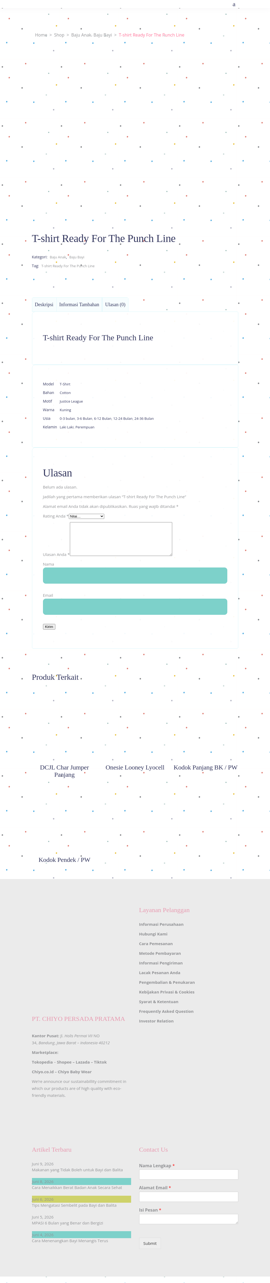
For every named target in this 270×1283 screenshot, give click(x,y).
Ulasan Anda (56, 560)
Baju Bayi (102, 35)
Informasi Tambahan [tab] (79, 304)
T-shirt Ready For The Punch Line (68, 265)
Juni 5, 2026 (43, 1223)
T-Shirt (65, 384)
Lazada (83, 1068)
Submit (150, 1249)
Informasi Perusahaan (161, 930)
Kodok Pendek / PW (65, 866)
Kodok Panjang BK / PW (205, 773)
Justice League (71, 401)
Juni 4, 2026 (43, 1241)
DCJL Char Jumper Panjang (64, 777)
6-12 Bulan (102, 418)
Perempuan (85, 427)
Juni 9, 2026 (43, 1170)
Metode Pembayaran (160, 959)
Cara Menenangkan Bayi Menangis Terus (70, 1247)
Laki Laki (67, 427)
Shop (59, 35)
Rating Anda (56, 516)
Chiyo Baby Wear (75, 1078)
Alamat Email (155, 1194)
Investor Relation (156, 1027)
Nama (48, 570)
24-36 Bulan (144, 418)
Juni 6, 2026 (43, 1205)
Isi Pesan (150, 1216)
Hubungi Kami (153, 940)
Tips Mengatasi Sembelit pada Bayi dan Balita (74, 1211)
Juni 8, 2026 (43, 1188)
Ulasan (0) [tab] (115, 304)
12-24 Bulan (122, 418)
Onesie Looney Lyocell (135, 773)
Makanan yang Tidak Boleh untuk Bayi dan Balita (77, 1176)
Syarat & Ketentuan (159, 1008)
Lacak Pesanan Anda (160, 979)
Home (41, 35)
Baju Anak (81, 35)
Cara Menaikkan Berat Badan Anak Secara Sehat (77, 1194)
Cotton (65, 392)
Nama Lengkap (157, 1172)
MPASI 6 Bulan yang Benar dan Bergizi (67, 1229)
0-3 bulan (67, 418)
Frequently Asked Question (166, 1017)
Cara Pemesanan (156, 950)
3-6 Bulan (84, 418)
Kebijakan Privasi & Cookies (167, 998)
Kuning (65, 409)
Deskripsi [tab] (44, 304)
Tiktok (100, 1068)
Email (48, 601)
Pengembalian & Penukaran (167, 988)
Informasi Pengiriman (161, 969)
